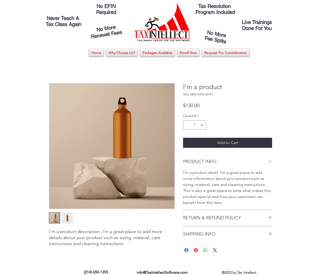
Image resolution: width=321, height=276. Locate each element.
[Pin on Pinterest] (196, 250)
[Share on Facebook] (186, 250)
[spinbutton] (194, 125)
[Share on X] (215, 250)
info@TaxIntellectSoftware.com (162, 272)
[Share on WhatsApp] (205, 250)
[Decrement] (187, 125)
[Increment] (202, 125)
